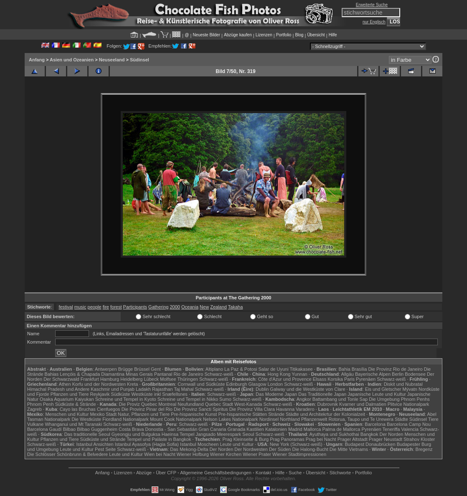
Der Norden (392, 434)
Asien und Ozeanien (72, 59)
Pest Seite (105, 449)
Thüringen (187, 379)
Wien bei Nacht (159, 454)
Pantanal (163, 374)
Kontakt (263, 472)
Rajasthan (162, 389)
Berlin (398, 374)
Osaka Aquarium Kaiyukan (67, 399)
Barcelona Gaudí (44, 429)
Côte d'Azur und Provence (285, 379)
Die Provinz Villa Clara (252, 409)
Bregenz (424, 449)
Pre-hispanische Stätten (242, 414)
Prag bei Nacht (321, 439)
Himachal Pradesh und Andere (58, 389)
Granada (236, 429)
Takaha (235, 306)
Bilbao (69, 429)
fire (106, 306)
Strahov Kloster (419, 439)
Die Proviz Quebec (138, 404)
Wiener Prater (257, 454)
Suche (295, 472)
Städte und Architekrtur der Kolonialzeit (325, 414)
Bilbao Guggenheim (97, 429)
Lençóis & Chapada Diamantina (92, 374)
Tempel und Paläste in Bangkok (159, 439)
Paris (349, 379)
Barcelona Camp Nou (409, 424)
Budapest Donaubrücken (370, 444)
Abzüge (144, 472)
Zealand (218, 306)
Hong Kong (278, 374)
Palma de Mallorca (341, 429)
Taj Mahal (183, 389)
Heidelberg (131, 379)
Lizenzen (264, 35)
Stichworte (340, 472)
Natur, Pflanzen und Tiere (144, 414)
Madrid (295, 429)
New (204, 306)
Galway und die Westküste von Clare (307, 389)
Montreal (167, 404)
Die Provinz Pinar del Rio (147, 409)
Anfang (37, 59)
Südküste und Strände (103, 439)
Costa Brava (131, 429)
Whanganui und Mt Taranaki (73, 424)
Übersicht (316, 35)
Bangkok (369, 434)
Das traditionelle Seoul (87, 434)
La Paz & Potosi (240, 369)
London (275, 384)
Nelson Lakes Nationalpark (230, 419)
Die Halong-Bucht (310, 449)
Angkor (304, 399)
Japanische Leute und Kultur (377, 394)
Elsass (319, 379)
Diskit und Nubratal (403, 384)
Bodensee (415, 374)
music (80, 306)
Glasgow (257, 384)
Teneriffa (391, 429)
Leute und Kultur (237, 444)
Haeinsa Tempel (178, 434)
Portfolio (284, 35)
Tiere (433, 419)
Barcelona (375, 424)
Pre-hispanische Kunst (194, 414)
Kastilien (255, 429)
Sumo (225, 399)
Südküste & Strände (75, 404)
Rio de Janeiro (188, 374)
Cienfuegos (108, 409)
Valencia (410, 429)
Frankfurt (90, 379)
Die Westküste (86, 419)
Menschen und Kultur (67, 414)
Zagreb (34, 409)
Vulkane (35, 424)
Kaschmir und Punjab (113, 389)
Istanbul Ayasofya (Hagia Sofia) (147, 444)
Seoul (248, 434)
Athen (65, 384)
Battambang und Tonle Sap (340, 399)
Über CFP (166, 472)
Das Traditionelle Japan (322, 394)
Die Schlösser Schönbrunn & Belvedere (67, 454)
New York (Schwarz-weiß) (296, 444)
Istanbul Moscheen (199, 444)
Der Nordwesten (250, 449)
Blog (299, 35)
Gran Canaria (212, 429)
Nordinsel (269, 419)
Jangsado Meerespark (218, 434)
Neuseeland (112, 59)
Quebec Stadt (219, 404)
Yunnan (299, 374)
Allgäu (347, 374)
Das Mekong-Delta (189, 449)
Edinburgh (236, 384)
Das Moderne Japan (276, 394)
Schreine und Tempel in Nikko (187, 399)
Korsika (335, 379)
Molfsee (168, 379)
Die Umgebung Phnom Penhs (399, 399)
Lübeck (151, 379)
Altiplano (214, 369)
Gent (156, 369)
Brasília (359, 369)
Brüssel (142, 369)
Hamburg (109, 379)
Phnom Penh (40, 404)
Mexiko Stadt (103, 414)
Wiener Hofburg (193, 454)
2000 (175, 306)
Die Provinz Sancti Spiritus (201, 409)
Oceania (189, 306)
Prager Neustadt (385, 439)
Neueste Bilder (206, 35)
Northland (290, 419)
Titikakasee (300, 369)
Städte (401, 419)
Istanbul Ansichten (94, 444)
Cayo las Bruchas (78, 409)
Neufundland (190, 404)
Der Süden (280, 449)
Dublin (262, 389)
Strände (276, 414)
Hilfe (333, 35)
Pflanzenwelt (314, 419)
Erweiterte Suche (372, 5)
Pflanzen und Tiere (70, 394)
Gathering (158, 306)
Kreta (132, 384)
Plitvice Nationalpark (408, 404)
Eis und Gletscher (383, 389)
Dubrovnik (327, 404)
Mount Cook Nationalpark (176, 419)
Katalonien (276, 429)
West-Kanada (248, 404)
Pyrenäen (366, 379)
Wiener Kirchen (225, 454)
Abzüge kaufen (238, 35)
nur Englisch (374, 22)
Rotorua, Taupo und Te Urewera (360, 419)
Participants (135, 306)
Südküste (120, 394)
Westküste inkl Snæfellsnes (160, 394)
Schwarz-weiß (218, 374)
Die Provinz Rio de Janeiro (395, 369)
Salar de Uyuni (273, 369)
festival (65, 306)
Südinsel (139, 59)
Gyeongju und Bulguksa (136, 434)
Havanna (285, 409)
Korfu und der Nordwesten (99, 384)
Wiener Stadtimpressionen (299, 454)
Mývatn (410, 389)
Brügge (125, 369)
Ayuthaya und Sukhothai (334, 434)
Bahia (344, 369)
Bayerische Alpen (373, 374)
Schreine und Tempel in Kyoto (125, 399)
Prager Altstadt (353, 439)
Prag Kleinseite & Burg (245, 439)
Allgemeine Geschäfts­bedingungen (215, 472)
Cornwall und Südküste (201, 384)
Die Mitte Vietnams (349, 449)
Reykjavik (99, 394)
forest (116, 306)
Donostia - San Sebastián (171, 429)
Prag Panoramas (287, 439)
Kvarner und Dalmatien (362, 404)
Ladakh (143, 389)
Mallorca (312, 429)
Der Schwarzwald (61, 379)
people (95, 306)
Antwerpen (106, 369)
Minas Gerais (139, 374)
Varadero (305, 409)
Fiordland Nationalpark (125, 419)
